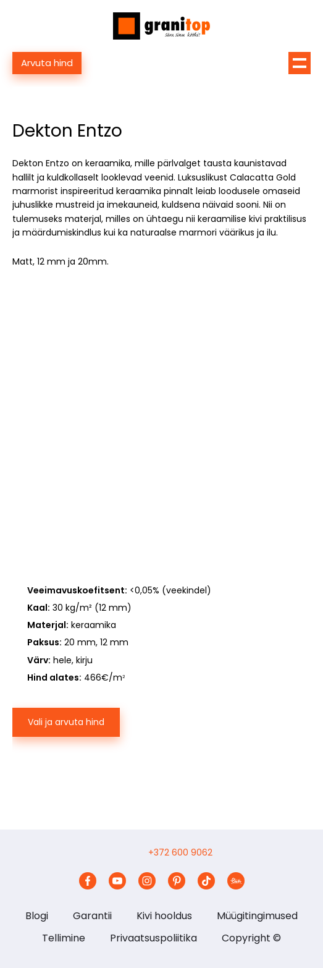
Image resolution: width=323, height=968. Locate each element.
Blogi (36, 916)
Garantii (92, 916)
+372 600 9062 (180, 852)
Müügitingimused (257, 916)
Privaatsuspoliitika (153, 938)
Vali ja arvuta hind (66, 722)
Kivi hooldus (164, 916)
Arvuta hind (47, 62)
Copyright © (251, 938)
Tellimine (63, 938)
